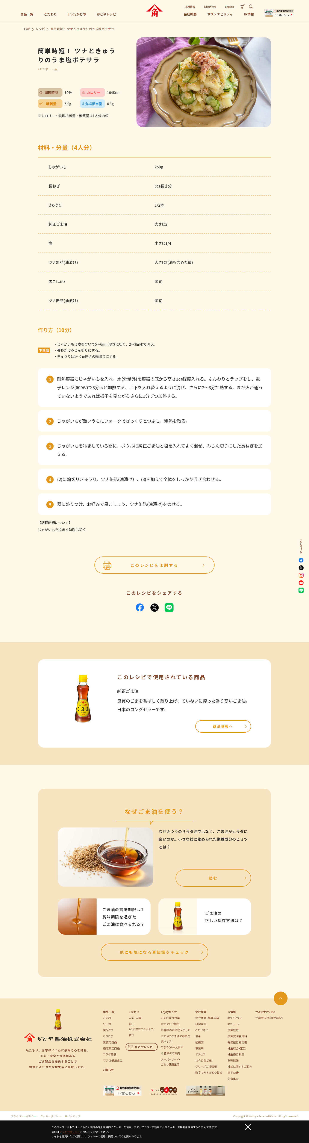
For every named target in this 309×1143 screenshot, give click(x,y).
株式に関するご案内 (239, 1066)
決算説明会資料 (237, 1036)
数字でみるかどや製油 (208, 1072)
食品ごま (108, 1030)
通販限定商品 (111, 1048)
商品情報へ (230, 726)
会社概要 (200, 1012)
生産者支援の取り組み (269, 1018)
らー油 (107, 1024)
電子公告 (233, 1072)
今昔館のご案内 (170, 1053)
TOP (27, 29)
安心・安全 (135, 1018)
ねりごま (108, 1036)
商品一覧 (108, 1012)
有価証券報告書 (237, 1042)
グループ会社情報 (206, 1066)
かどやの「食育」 (170, 1024)
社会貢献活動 (203, 1060)
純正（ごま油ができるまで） (142, 1026)
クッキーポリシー (50, 1116)
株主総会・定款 (236, 1048)
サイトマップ (72, 1116)
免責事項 (233, 1079)
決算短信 (233, 1030)
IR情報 (231, 1012)
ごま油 (107, 1018)
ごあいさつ (201, 1030)
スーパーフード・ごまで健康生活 (170, 1061)
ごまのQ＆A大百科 (172, 1047)
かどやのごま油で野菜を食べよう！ (175, 1038)
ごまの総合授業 (170, 1018)
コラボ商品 (109, 1054)
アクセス (200, 1054)
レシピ (40, 29)
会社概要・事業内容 (207, 1018)
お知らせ (108, 1070)
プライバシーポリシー (23, 1116)
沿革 (198, 1036)
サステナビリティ (265, 1012)
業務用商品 (110, 1042)
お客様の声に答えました (175, 1030)
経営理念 (200, 1024)
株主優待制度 (235, 1054)
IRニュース (233, 1024)
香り (131, 1035)
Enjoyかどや (169, 1012)
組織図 (199, 1042)
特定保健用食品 (113, 1060)
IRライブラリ (234, 1018)
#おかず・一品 (48, 69)
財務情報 (233, 1060)
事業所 (199, 1048)
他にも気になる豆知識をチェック (162, 952)
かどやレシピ (140, 1047)
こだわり (134, 1012)
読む (228, 878)
